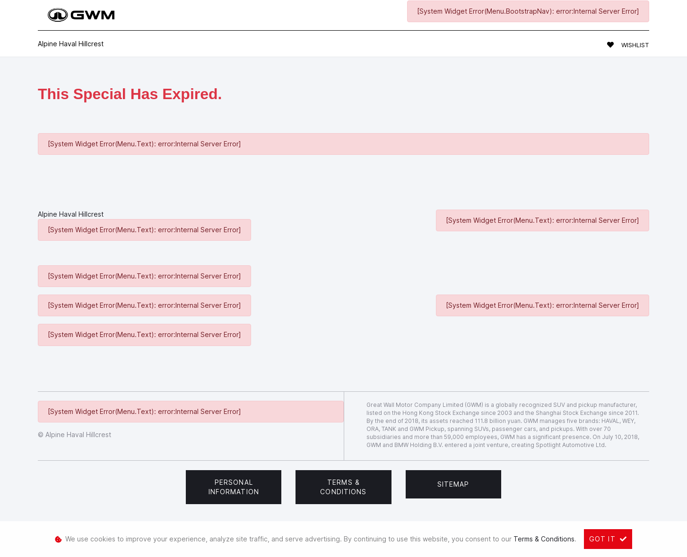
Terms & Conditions (343, 487)
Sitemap (453, 484)
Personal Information (234, 487)
